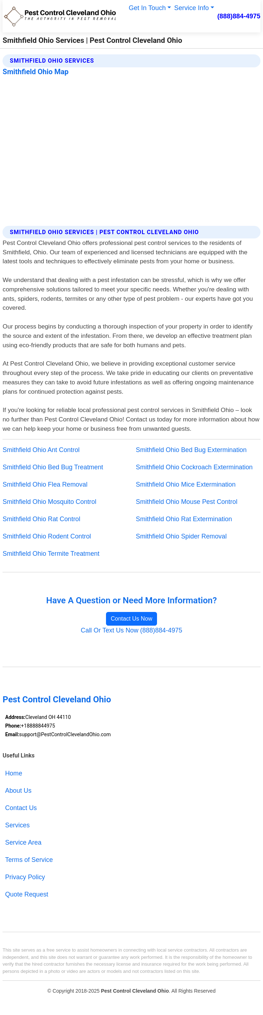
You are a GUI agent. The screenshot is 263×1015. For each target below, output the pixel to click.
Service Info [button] (191, 8)
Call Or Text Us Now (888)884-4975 (131, 630)
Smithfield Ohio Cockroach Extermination (194, 467)
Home (13, 773)
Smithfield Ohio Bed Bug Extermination (191, 449)
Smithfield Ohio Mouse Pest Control (186, 501)
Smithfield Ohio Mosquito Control (49, 501)
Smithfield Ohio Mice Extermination (186, 484)
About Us (18, 790)
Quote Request (26, 894)
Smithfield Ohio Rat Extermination (184, 519)
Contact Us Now (131, 619)
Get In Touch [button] (147, 8)
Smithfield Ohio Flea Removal (45, 484)
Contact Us (21, 807)
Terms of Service (29, 859)
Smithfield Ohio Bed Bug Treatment (53, 467)
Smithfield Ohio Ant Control (41, 449)
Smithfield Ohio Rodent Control (47, 536)
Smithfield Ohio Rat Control (41, 519)
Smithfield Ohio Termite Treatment (51, 553)
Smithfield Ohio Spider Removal (181, 536)
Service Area (23, 842)
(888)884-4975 (238, 16)
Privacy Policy (25, 877)
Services (17, 825)
